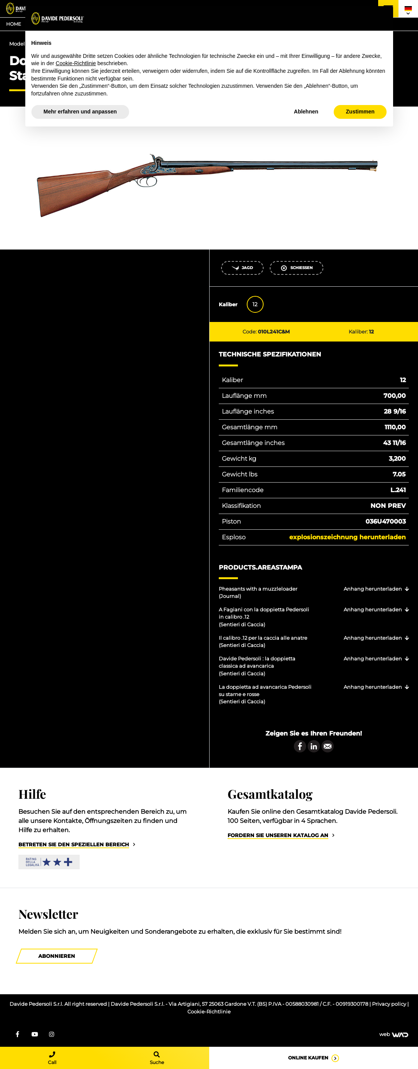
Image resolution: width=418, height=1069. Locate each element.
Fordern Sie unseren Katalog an (278, 835)
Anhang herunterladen (373, 589)
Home (13, 24)
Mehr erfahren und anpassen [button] (80, 111)
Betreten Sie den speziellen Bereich (73, 844)
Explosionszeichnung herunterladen (347, 537)
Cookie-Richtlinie (209, 1012)
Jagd (242, 268)
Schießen (296, 268)
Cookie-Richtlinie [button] (76, 63)
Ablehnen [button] (306, 111)
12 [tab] (254, 304)
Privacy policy (389, 1004)
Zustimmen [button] (360, 111)
